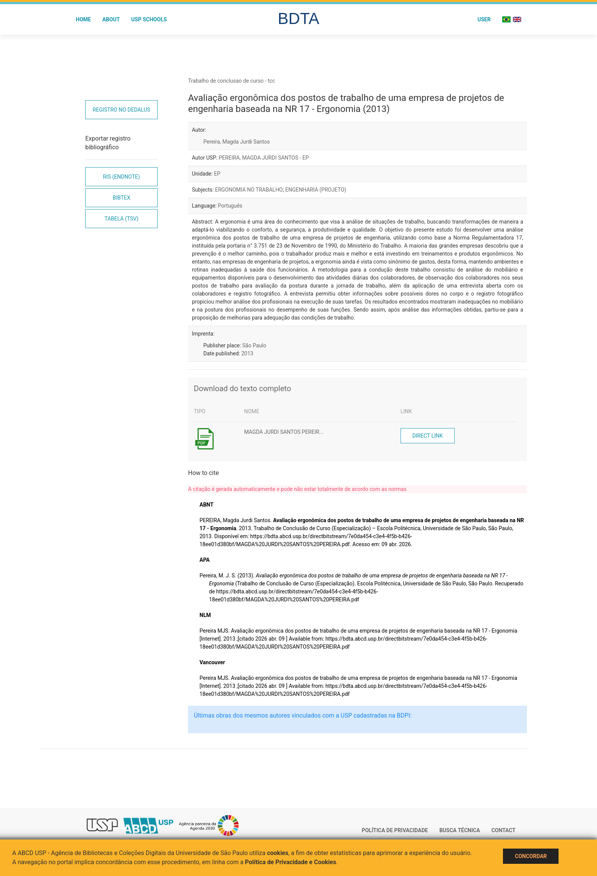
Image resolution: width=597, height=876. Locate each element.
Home (83, 19)
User (484, 19)
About (111, 19)
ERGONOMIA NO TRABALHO (249, 190)
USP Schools (149, 19)
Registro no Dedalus (121, 110)
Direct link (427, 436)
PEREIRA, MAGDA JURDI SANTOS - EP (264, 158)
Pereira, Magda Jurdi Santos (236, 142)
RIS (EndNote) (121, 177)
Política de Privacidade (395, 830)
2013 (247, 353)
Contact (504, 830)
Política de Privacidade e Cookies (290, 862)
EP (217, 174)
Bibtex (121, 198)
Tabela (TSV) (121, 219)
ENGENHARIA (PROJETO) (315, 190)
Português (230, 206)
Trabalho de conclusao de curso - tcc (231, 81)
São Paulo (254, 345)
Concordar (531, 856)
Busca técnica (459, 830)
